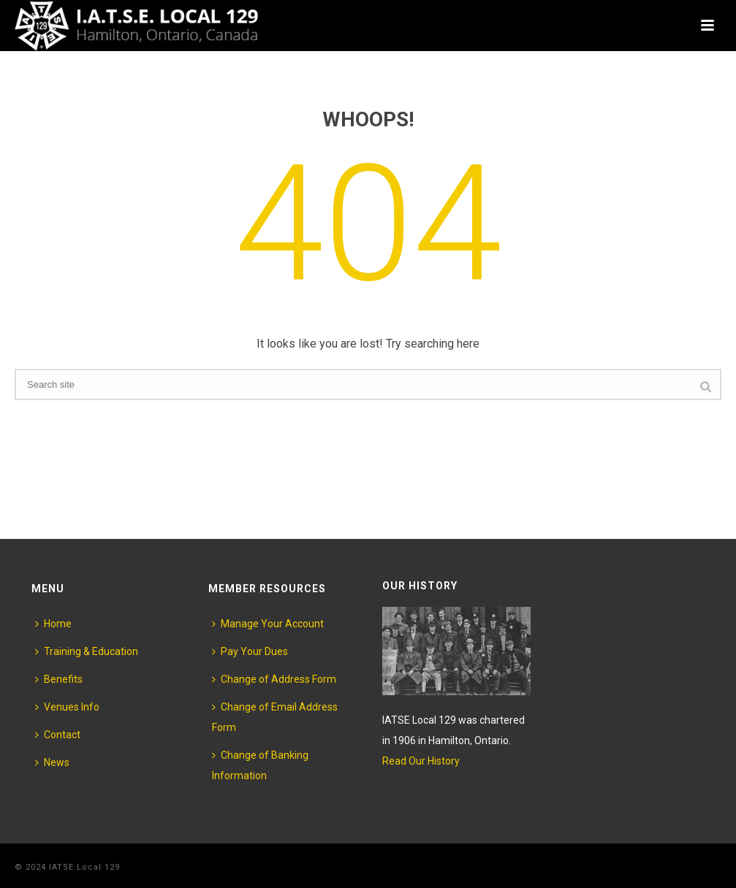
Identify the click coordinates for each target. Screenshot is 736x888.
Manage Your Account (268, 623)
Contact (57, 734)
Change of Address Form (274, 679)
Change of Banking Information (260, 765)
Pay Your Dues (250, 651)
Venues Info (67, 707)
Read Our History (421, 761)
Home (53, 623)
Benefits (59, 679)
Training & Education (86, 651)
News (52, 762)
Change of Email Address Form (275, 717)
